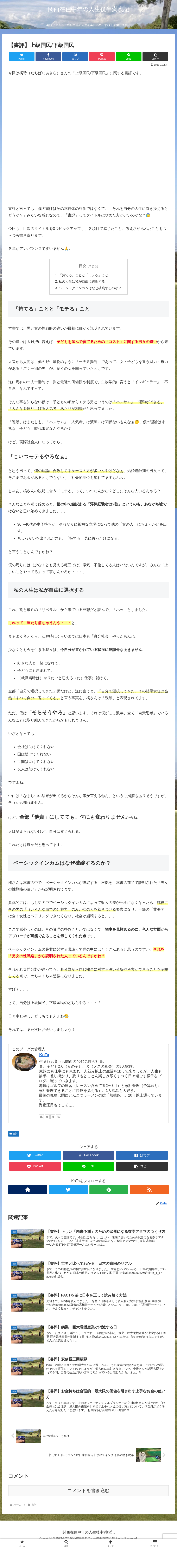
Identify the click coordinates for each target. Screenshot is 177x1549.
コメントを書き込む (88, 1495)
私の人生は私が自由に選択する (82, 282)
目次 (82, 266)
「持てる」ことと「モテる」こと (83, 275)
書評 (14, 1134)
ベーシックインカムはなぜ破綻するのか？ (90, 288)
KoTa (44, 1055)
